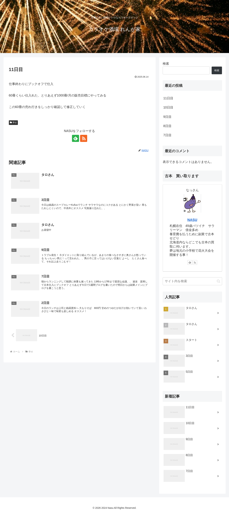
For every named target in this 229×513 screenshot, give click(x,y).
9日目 (167, 117)
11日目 (168, 98)
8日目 (167, 126)
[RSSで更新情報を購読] (83, 138)
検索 (166, 63)
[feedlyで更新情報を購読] (75, 138)
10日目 (168, 107)
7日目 (167, 135)
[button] (218, 281)
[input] (192, 281)
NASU (192, 220)
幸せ (13, 122)
